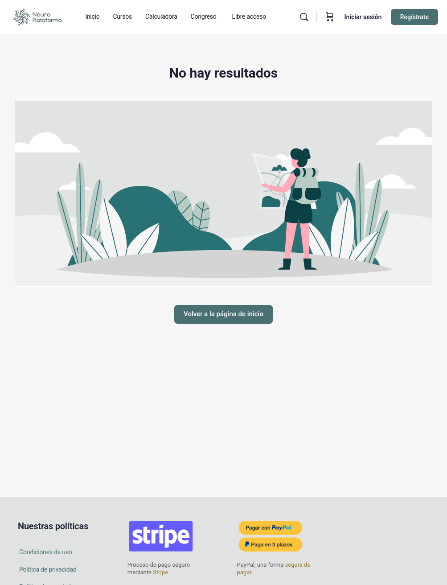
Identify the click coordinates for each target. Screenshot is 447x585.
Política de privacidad (48, 569)
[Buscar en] (304, 17)
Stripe (160, 572)
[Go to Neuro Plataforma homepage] (37, 16)
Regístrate (414, 17)
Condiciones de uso (45, 552)
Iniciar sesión (363, 17)
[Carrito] (330, 17)
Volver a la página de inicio (223, 314)
